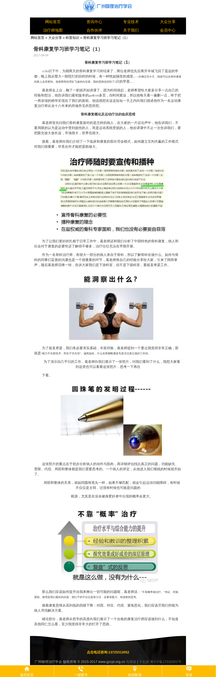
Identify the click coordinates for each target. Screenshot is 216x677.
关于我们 (131, 30)
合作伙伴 (94, 30)
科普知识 (72, 38)
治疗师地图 (53, 30)
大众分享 (168, 22)
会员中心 (168, 30)
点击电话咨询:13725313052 (108, 652)
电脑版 (131, 662)
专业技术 (131, 22)
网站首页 (53, 22)
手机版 (144, 662)
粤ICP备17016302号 (165, 662)
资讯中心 (94, 22)
